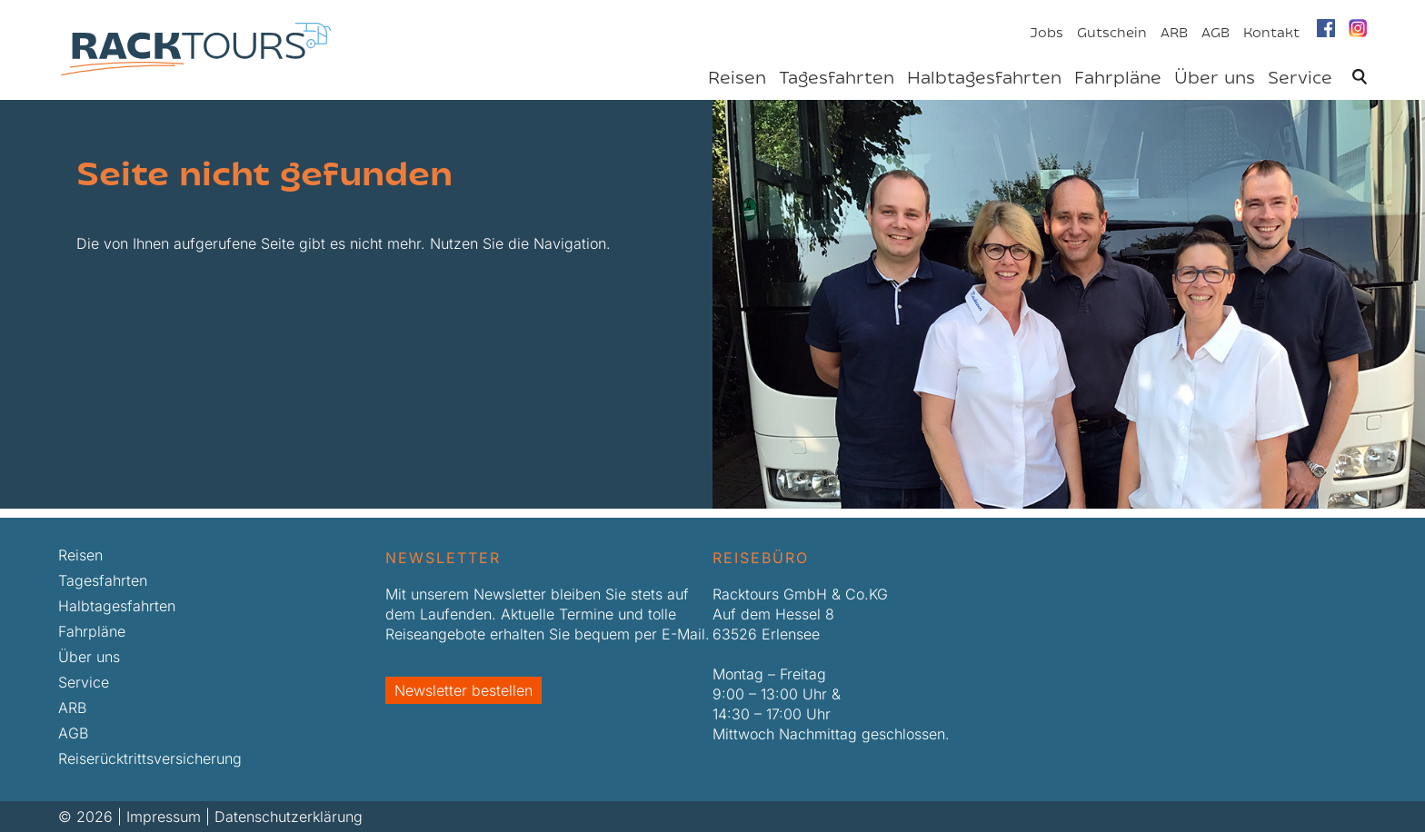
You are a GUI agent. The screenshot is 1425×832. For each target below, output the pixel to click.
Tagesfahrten (836, 79)
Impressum (163, 816)
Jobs (1046, 34)
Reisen (737, 79)
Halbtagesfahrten (984, 79)
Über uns (1214, 79)
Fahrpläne (1117, 79)
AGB (1215, 34)
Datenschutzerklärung (288, 816)
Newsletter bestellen (463, 690)
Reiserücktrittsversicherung (150, 758)
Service (1300, 79)
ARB (1174, 34)
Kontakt (1271, 34)
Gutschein (1112, 34)
